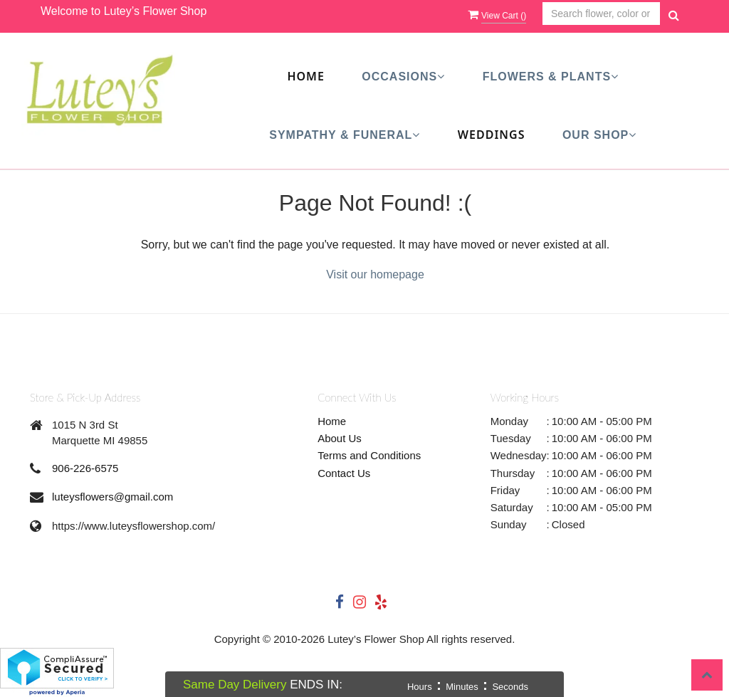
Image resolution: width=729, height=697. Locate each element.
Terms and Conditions (369, 455)
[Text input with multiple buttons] (601, 14)
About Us (340, 438)
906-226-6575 (85, 468)
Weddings (491, 134)
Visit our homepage (375, 274)
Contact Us (344, 473)
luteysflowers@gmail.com (112, 497)
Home (305, 76)
